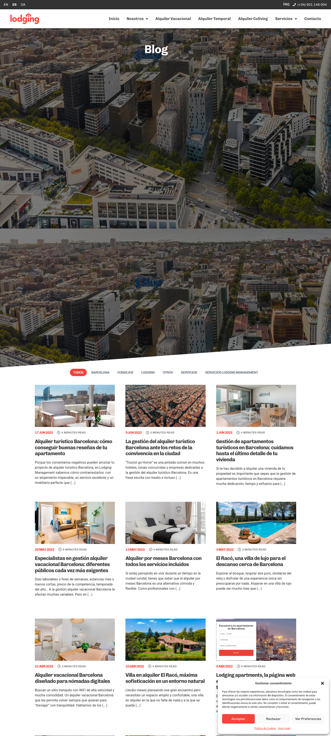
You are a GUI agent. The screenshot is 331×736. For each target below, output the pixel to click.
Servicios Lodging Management (231, 372)
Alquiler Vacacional (173, 18)
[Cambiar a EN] (6, 5)
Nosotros (137, 19)
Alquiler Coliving (253, 18)
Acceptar (238, 719)
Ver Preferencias (308, 719)
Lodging (148, 372)
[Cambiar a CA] (23, 5)
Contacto (312, 18)
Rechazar (273, 719)
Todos (78, 372)
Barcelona (100, 372)
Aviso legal (284, 728)
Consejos (125, 372)
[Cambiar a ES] (14, 5)
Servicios (286, 19)
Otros (168, 372)
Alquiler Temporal (214, 18)
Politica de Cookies (265, 728)
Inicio (114, 18)
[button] (322, 683)
